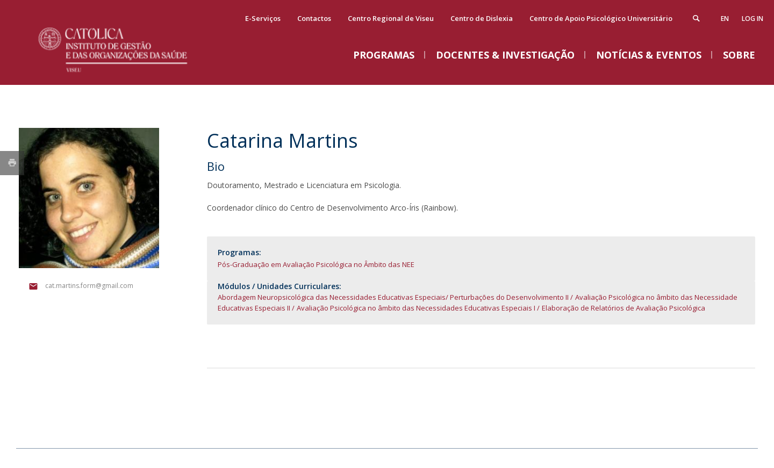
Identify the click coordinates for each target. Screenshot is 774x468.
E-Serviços (263, 18)
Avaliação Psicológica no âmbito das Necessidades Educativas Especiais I (416, 308)
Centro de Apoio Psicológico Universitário (600, 18)
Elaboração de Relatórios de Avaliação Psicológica (623, 308)
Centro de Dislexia (481, 18)
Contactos (314, 18)
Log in (752, 18)
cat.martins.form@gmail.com (89, 285)
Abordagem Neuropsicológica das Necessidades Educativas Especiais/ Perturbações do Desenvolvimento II (393, 297)
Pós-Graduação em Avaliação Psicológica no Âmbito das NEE (316, 264)
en (725, 18)
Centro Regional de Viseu (391, 18)
